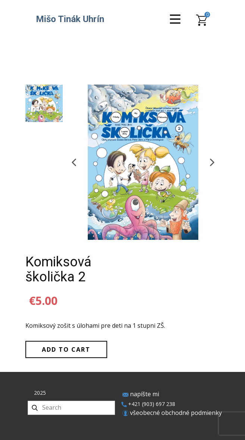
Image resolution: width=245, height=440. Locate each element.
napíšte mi (140, 394)
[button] (73, 162)
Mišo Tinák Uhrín (70, 19)
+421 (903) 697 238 (148, 404)
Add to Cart (66, 349)
